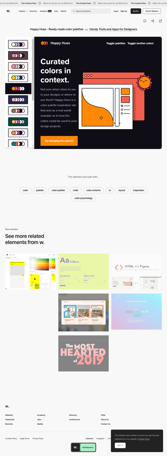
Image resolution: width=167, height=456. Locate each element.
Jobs (56, 11)
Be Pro (136, 11)
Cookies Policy (11, 438)
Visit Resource (87, 447)
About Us (105, 419)
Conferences (74, 419)
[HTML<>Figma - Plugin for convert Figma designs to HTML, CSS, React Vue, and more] (136, 272)
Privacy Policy (38, 438)
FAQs (103, 415)
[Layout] (83, 312)
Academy (46, 11)
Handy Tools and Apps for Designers (113, 29)
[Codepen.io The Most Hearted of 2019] (83, 353)
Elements (9, 424)
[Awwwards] (8, 11)
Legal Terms (24, 438)
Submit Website (151, 11)
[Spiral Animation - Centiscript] (30, 353)
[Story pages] (30, 312)
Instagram (101, 438)
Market (63, 11)
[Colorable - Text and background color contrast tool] (83, 272)
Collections (9, 419)
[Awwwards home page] (75, 447)
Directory (33, 11)
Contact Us (105, 424)
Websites (9, 415)
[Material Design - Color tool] (30, 272)
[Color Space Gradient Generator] (136, 312)
